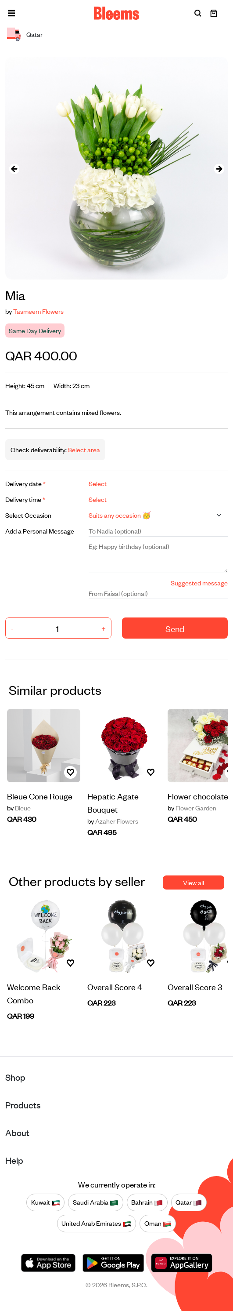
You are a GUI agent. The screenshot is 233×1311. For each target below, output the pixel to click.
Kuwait (45, 1202)
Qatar (189, 1202)
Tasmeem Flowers (38, 311)
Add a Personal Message (39, 530)
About (17, 1132)
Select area (83, 449)
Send (174, 628)
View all (193, 882)
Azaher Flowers (112, 820)
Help (14, 1160)
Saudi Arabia (95, 1202)
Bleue (19, 807)
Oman (158, 1223)
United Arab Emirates (96, 1223)
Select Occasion (28, 514)
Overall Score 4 (114, 986)
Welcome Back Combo (34, 993)
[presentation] (14, 168)
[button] (11, 13)
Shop (15, 1077)
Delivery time (25, 499)
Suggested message (199, 582)
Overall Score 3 (195, 986)
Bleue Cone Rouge (39, 795)
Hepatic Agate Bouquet (113, 802)
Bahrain (147, 1202)
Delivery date (25, 483)
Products (23, 1105)
